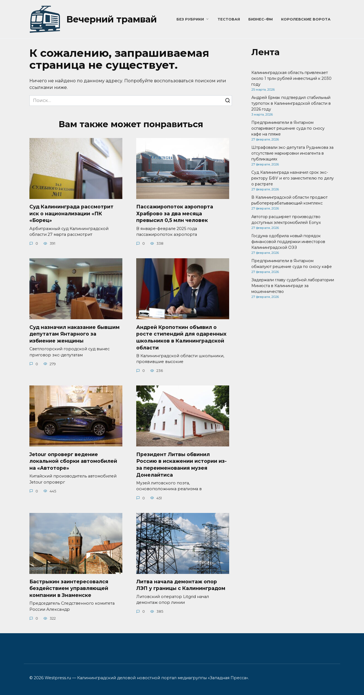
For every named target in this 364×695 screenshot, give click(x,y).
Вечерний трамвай (111, 19)
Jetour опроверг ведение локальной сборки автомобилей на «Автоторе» (73, 461)
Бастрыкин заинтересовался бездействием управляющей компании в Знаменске (68, 588)
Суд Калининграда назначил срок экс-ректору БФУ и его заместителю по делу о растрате (292, 178)
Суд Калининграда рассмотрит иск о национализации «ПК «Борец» (71, 213)
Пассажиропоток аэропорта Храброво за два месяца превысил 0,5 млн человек (174, 213)
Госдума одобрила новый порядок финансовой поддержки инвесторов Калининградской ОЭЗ (288, 241)
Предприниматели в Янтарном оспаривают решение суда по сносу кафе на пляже (288, 128)
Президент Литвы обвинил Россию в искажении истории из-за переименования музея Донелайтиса (181, 464)
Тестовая (229, 19)
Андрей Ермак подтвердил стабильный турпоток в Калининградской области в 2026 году (291, 103)
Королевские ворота (305, 19)
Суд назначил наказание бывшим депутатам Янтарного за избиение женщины (74, 334)
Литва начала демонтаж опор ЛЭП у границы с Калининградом (180, 585)
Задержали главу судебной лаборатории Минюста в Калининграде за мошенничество (292, 285)
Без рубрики (190, 19)
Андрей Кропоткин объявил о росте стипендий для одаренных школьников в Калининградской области (181, 337)
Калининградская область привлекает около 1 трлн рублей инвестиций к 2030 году (291, 78)
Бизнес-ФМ (260, 19)
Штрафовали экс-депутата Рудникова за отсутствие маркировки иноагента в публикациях (292, 153)
